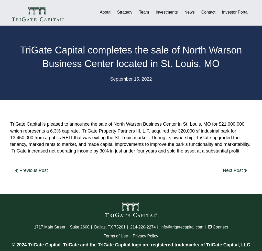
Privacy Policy (145, 236)
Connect (218, 227)
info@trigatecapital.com (181, 227)
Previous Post (31, 170)
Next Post (235, 170)
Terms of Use (116, 236)
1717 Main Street (49, 227)
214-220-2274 (143, 227)
